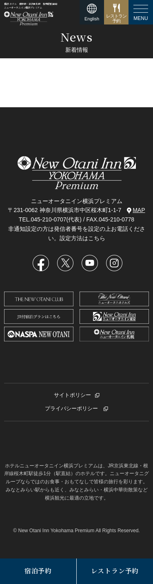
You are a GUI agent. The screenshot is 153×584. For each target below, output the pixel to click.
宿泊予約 (38, 571)
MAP (136, 210)
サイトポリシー (72, 395)
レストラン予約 (115, 571)
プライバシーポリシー (72, 408)
